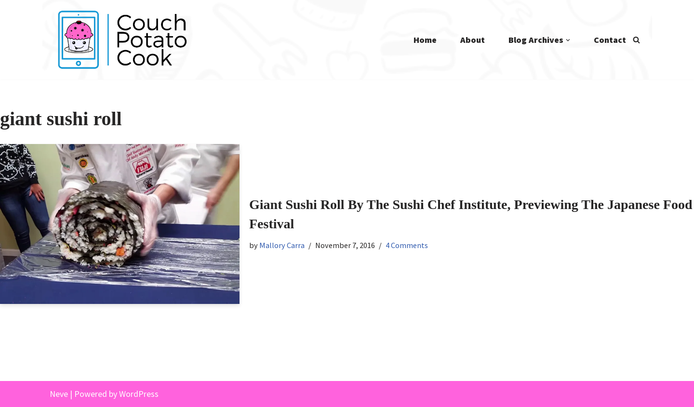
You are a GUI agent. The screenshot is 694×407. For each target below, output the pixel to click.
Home (425, 39)
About (472, 39)
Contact (610, 39)
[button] (568, 40)
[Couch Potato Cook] (122, 40)
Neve (59, 393)
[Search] (636, 39)
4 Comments (407, 245)
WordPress (139, 393)
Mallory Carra (282, 245)
